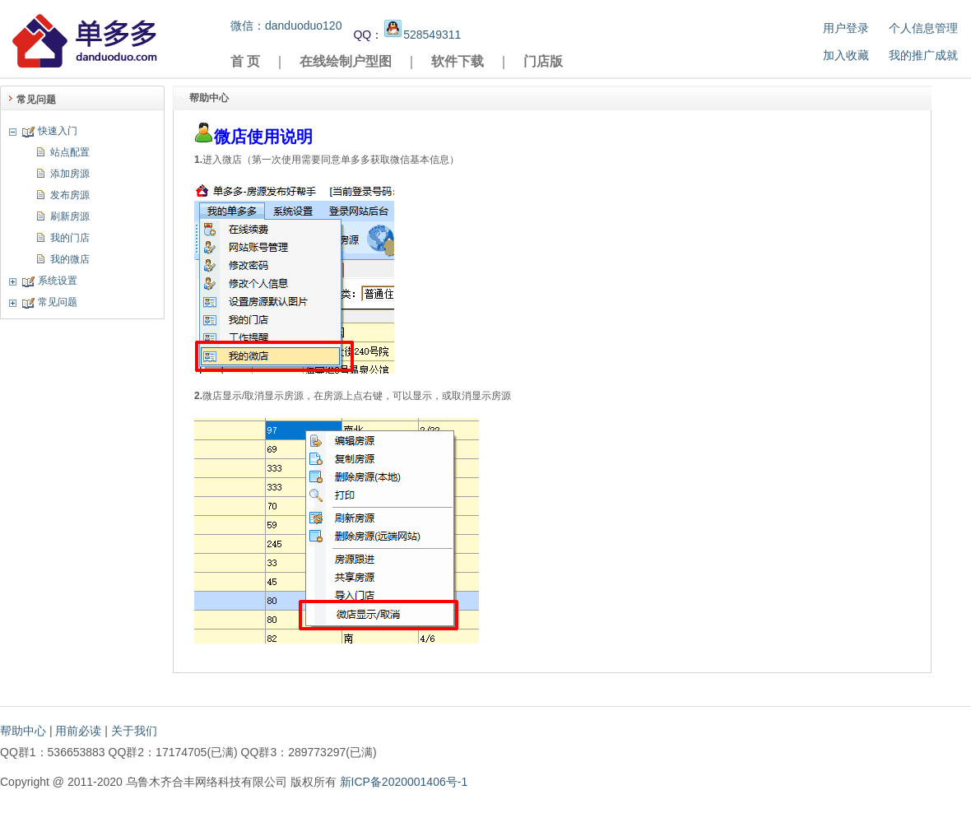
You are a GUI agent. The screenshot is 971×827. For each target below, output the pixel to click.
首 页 (245, 61)
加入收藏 (846, 55)
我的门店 (70, 238)
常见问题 (57, 302)
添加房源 (70, 173)
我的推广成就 (923, 55)
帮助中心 (23, 730)
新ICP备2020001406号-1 (404, 781)
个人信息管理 (923, 28)
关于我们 (134, 730)
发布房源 (70, 195)
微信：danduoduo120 (285, 25)
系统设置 (57, 280)
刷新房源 (70, 216)
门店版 (543, 61)
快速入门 (57, 131)
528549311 (422, 34)
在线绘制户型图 (346, 61)
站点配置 (70, 152)
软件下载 (457, 61)
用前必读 (78, 730)
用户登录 (846, 28)
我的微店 (70, 259)
